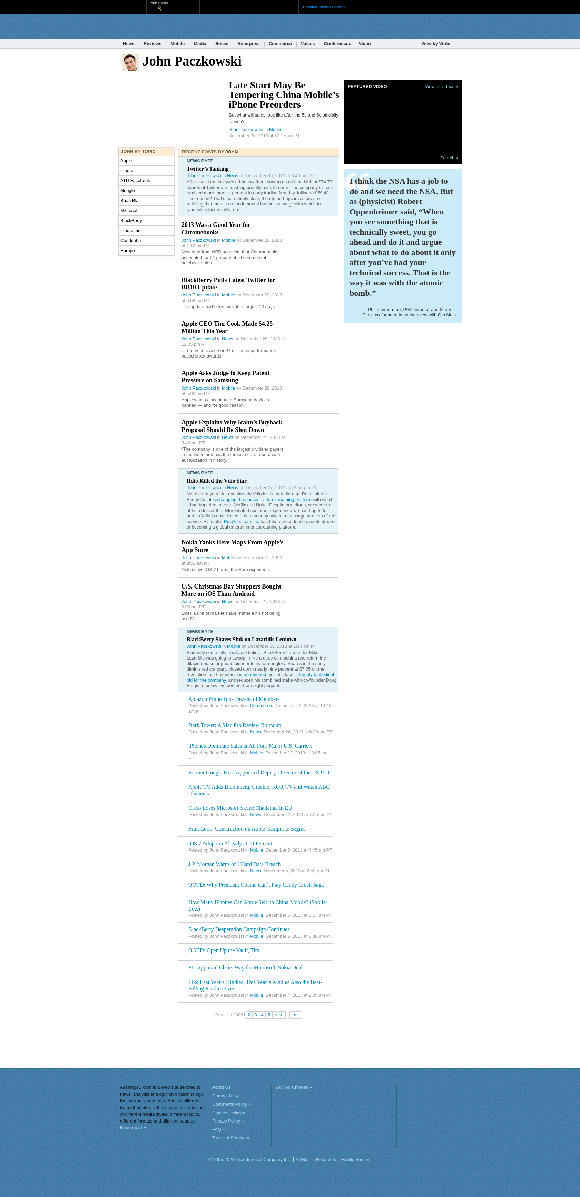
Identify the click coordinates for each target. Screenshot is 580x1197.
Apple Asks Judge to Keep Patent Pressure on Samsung (225, 377)
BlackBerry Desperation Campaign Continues (239, 929)
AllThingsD (159, 27)
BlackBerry (131, 220)
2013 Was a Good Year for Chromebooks (215, 228)
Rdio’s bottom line (241, 521)
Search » (449, 157)
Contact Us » (225, 1095)
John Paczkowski (246, 129)
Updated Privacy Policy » (324, 7)
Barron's (212, 3)
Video (365, 43)
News (129, 43)
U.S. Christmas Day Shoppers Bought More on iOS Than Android (231, 590)
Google (127, 190)
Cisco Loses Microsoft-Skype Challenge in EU (240, 808)
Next (279, 1014)
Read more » (133, 1127)
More (288, 7)
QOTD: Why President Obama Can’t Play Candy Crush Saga (256, 885)
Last (296, 1014)
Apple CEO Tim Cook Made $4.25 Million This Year (227, 327)
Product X (266, 3)
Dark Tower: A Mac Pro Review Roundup (234, 725)
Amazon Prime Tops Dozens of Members (234, 699)
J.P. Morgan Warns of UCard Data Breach (234, 864)
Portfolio (241, 3)
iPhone (127, 170)
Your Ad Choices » (293, 1087)
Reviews (152, 43)
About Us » (223, 1087)
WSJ (133, 3)
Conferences (337, 43)
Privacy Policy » (228, 1121)
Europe (127, 250)
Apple (126, 160)
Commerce (280, 43)
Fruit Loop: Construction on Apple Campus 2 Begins (246, 829)
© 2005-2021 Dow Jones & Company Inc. (249, 1159)
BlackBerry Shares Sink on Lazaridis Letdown (241, 639)
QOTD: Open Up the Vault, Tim (223, 950)
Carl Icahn (130, 240)
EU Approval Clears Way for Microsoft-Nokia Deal (245, 967)
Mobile (177, 43)
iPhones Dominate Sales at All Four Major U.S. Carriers (250, 746)
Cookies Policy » (228, 1112)
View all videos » (441, 86)
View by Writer (436, 43)
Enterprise (248, 43)
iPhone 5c (130, 230)
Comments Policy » (231, 1104)
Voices (308, 43)
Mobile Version (356, 1159)
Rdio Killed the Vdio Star (217, 481)
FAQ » (218, 1129)
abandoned (255, 674)
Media (200, 43)
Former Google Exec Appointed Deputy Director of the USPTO (259, 772)
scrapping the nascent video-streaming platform (264, 499)
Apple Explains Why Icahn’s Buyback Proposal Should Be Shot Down (231, 426)
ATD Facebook (135, 180)
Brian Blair (130, 200)
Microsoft (129, 210)
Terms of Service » (230, 1137)
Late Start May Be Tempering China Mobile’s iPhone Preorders (284, 95)
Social (221, 43)
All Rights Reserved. (316, 1159)
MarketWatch (186, 3)
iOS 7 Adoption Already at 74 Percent (230, 843)
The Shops (159, 3)
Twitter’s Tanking (208, 169)
